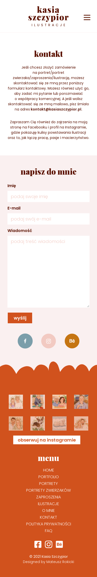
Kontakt (48, 517)
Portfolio (48, 477)
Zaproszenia (48, 497)
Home (48, 470)
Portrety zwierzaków (48, 490)
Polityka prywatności (48, 524)
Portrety (48, 483)
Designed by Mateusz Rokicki (48, 561)
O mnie (48, 510)
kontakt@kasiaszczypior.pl (56, 109)
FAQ (48, 531)
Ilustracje (48, 504)
